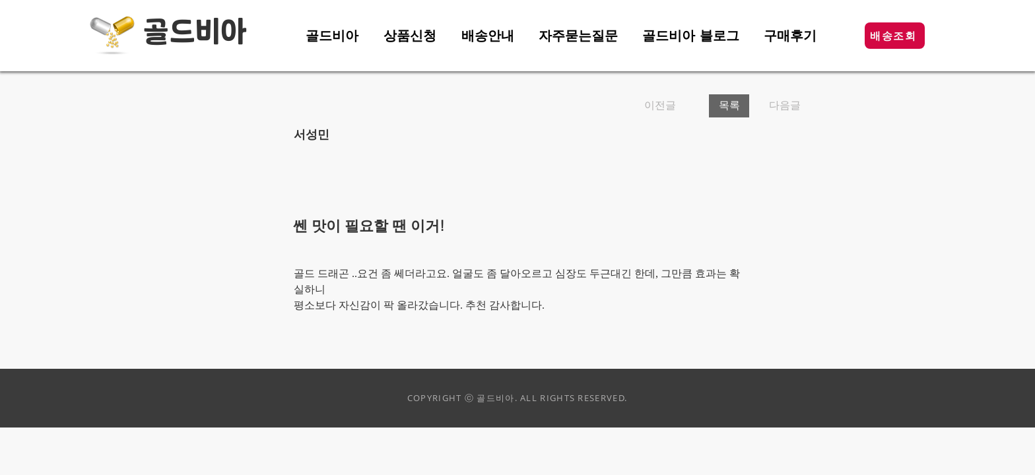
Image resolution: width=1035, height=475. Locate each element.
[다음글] (780, 105)
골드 (169, 33)
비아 (221, 33)
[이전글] (671, 105)
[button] (895, 35)
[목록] (729, 105)
